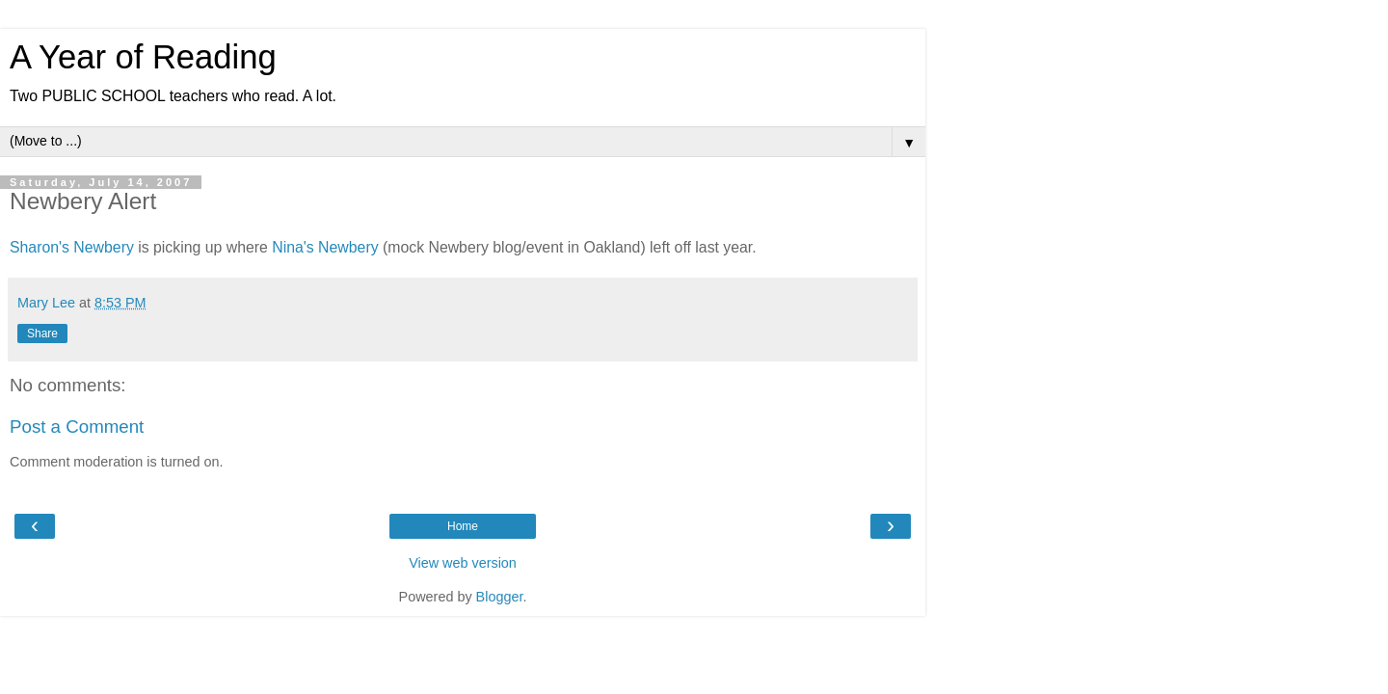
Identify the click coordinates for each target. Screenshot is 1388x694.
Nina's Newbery (325, 247)
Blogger (499, 596)
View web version (463, 563)
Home (462, 526)
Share (42, 333)
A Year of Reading (143, 57)
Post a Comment (77, 426)
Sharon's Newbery (72, 247)
